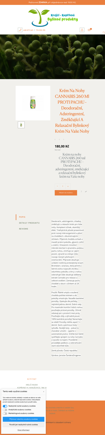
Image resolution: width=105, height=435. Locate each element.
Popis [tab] (22, 217)
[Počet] (62, 186)
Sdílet (56, 139)
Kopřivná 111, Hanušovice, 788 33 (32, 388)
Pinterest (65, 139)
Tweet (60, 139)
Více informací (23, 430)
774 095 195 (40, 30)
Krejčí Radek (32, 385)
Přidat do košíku (66, 193)
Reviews (23, 229)
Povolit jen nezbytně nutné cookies (23, 425)
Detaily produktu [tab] (29, 223)
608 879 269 (28, 30)
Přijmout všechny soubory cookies (23, 419)
